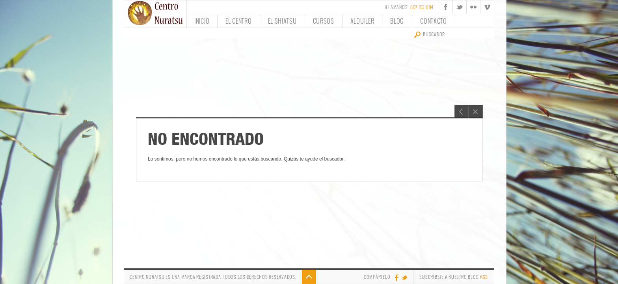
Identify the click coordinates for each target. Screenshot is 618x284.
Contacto (433, 21)
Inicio (201, 21)
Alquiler (362, 21)
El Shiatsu (282, 21)
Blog (397, 21)
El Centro (238, 21)
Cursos (323, 21)
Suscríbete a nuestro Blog (453, 277)
